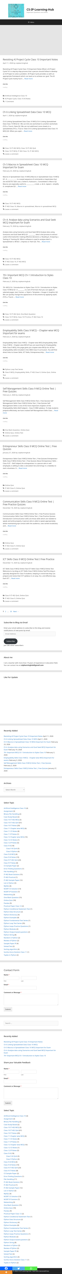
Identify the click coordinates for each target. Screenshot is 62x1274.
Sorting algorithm (10, 949)
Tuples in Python (10, 955)
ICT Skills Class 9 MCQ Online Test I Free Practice (28, 559)
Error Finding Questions (13, 869)
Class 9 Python (11, 851)
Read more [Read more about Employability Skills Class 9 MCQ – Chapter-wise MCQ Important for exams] (50, 352)
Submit (8, 1009)
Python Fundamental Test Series (16, 920)
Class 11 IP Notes (10, 834)
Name (7, 975)
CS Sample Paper (10, 866)
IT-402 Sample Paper (11, 880)
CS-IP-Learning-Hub (40, 9)
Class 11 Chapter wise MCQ (14, 828)
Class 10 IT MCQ (11, 151)
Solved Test (8, 946)
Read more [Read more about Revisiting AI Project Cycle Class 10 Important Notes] (28, 79)
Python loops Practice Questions (16, 926)
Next (16, 611)
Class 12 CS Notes (10, 840)
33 (11, 611)
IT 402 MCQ (34, 151)
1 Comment (9, 101)
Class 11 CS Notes (10, 831)
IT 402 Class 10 (23, 151)
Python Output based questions (16, 932)
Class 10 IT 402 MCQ (12, 148)
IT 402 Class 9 (35, 372)
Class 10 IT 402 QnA (28, 148)
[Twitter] (18, 1268)
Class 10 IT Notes (10, 825)
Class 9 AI (7, 846)
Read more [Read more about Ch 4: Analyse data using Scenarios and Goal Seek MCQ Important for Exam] (46, 242)
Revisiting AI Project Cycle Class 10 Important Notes (30, 59)
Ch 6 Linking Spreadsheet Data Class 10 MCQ (27, 112)
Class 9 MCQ (9, 372)
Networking (8, 894)
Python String (9, 935)
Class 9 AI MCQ (9, 854)
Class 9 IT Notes (10, 863)
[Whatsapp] (31, 1268)
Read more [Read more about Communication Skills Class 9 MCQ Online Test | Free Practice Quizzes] (12, 526)
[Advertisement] (31, 39)
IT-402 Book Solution (11, 874)
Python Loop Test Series (14, 369)
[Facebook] (6, 1268)
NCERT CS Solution (11, 889)
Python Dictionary (10, 915)
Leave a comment (11, 154)
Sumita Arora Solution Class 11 (15, 952)
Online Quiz (45, 372)
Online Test (19, 433)
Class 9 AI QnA (11, 848)
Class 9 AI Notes (10, 857)
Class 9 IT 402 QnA (12, 595)
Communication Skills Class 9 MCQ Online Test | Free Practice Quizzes (28, 503)
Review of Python (10, 940)
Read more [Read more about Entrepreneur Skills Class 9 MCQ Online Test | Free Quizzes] (23, 468)
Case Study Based (10, 817)
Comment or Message (12, 992)
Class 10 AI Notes (23, 99)
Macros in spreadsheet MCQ (45, 206)
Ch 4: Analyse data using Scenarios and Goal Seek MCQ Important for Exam (29, 221)
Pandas (6, 903)
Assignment (8, 811)
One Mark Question (28, 314)
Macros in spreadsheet (25, 206)
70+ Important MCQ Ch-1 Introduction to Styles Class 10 (28, 276)
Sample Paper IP (10, 943)
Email (6, 985)
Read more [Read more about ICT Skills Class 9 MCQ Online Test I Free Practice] (15, 578)
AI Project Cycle (11, 99)
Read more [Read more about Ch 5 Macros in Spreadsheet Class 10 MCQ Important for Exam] (22, 186)
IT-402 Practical (9, 877)
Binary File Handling (11, 814)
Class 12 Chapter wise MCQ (14, 837)
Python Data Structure (12, 912)
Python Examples (10, 917)
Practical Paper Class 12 (13, 906)
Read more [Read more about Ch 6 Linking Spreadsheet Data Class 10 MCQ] (28, 131)
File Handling (9, 871)
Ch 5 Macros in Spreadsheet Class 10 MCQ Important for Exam (25, 166)
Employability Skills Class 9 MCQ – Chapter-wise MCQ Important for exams (31, 332)
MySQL (6, 886)
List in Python (9, 883)
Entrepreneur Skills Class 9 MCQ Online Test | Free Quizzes (30, 448)
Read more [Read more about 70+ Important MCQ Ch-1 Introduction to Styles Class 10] (20, 297)
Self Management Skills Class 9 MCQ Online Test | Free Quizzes (29, 390)
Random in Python (11, 938)
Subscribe (10, 641)
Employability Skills (22, 372)
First (5, 981)
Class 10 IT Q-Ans (24, 317)
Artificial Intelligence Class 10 (16, 96)
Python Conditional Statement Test (17, 909)
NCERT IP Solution (10, 892)
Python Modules (10, 929)
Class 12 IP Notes (10, 843)
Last (22, 981)
